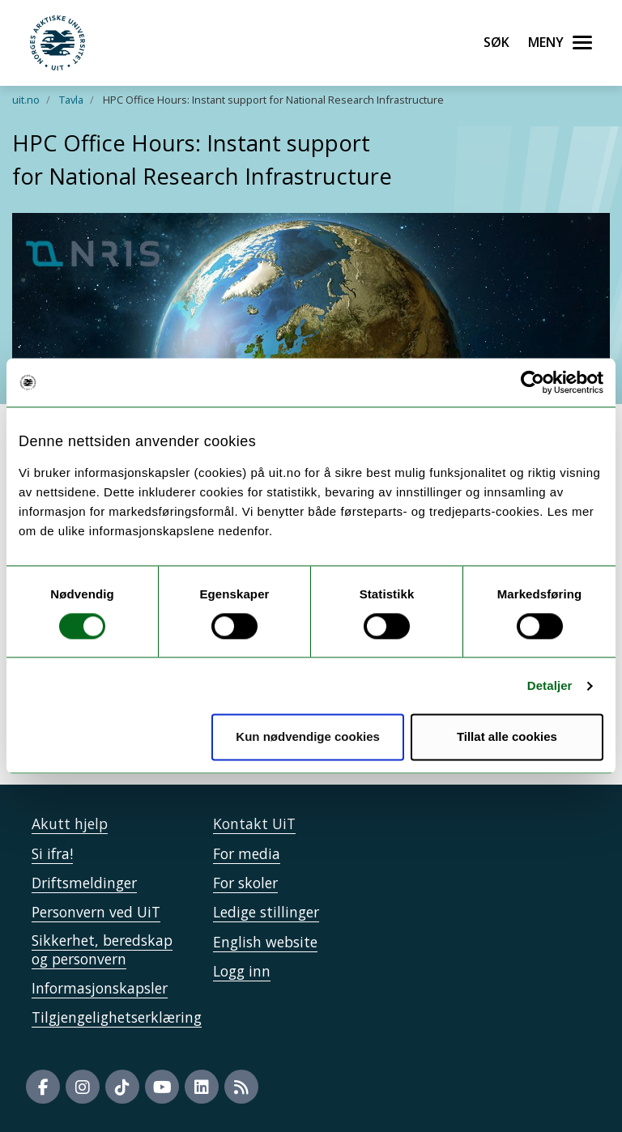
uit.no (26, 99)
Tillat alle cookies (507, 737)
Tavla (71, 99)
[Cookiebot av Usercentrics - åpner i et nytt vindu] (532, 382)
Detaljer (550, 685)
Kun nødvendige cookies (308, 737)
